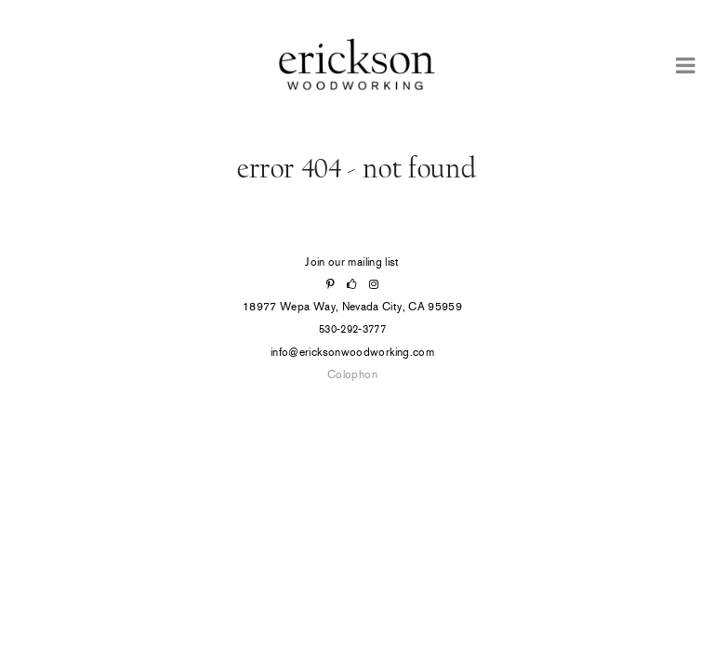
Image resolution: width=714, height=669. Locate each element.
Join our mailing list (352, 262)
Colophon (352, 374)
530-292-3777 (352, 329)
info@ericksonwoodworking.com (352, 352)
